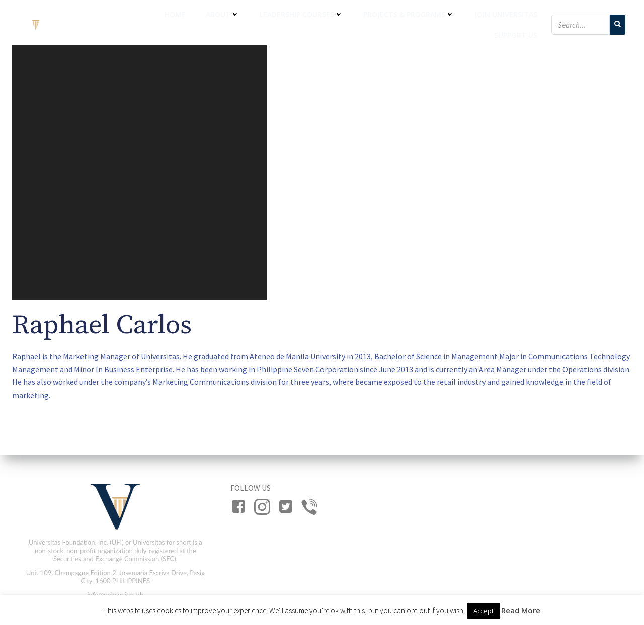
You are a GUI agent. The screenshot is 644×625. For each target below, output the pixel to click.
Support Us (515, 35)
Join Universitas (505, 14)
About (222, 14)
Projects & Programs (408, 14)
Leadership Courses (301, 14)
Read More (520, 610)
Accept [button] (483, 610)
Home (175, 14)
